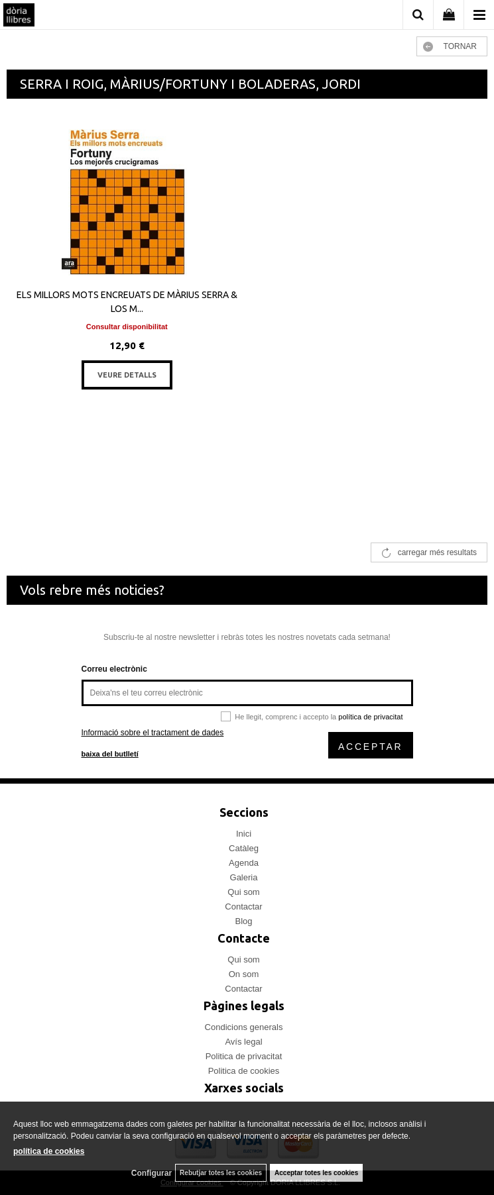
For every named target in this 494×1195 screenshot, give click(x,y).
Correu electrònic (114, 669)
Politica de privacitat (244, 1056)
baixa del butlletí (110, 754)
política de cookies (48, 1151)
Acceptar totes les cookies (316, 1172)
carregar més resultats (437, 552)
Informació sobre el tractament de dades (153, 732)
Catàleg (244, 848)
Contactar (243, 906)
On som (244, 974)
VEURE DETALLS (126, 375)
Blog (243, 921)
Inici (243, 834)
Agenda (244, 863)
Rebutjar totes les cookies (221, 1172)
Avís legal (243, 1042)
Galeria (244, 877)
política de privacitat (370, 717)
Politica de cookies (244, 1071)
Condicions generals (244, 1027)
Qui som (243, 892)
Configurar (151, 1173)
